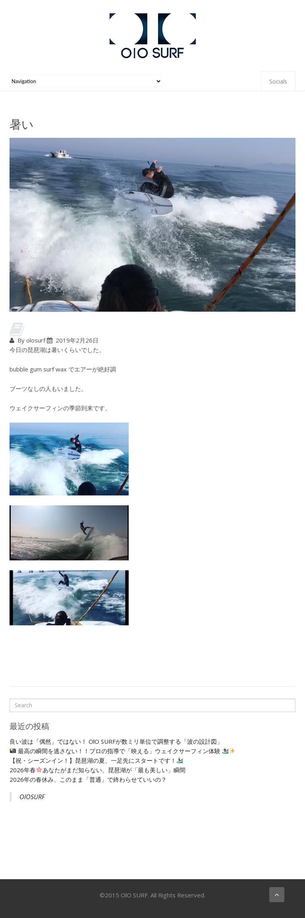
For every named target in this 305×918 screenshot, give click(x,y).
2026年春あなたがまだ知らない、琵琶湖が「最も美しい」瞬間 (97, 770)
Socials (278, 81)
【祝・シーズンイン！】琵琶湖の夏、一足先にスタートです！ (96, 760)
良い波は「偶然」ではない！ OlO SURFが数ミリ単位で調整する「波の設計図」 (116, 741)
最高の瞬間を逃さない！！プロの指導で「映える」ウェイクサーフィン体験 (122, 751)
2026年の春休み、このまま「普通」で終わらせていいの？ (88, 779)
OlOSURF (32, 796)
